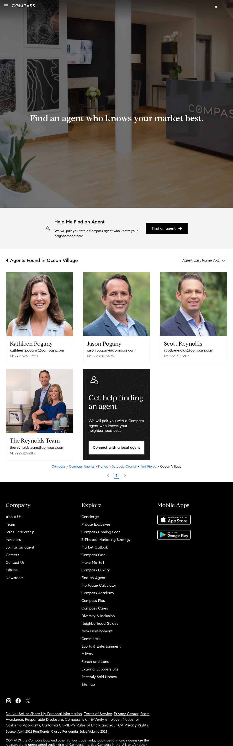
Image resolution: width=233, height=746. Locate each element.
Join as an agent (20, 547)
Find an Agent (93, 577)
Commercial (91, 638)
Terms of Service (98, 713)
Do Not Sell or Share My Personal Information (44, 713)
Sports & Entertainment (101, 646)
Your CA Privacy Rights (128, 725)
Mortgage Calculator (98, 585)
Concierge (90, 516)
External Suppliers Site (100, 669)
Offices (12, 570)
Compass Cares (94, 608)
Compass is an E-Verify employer (93, 719)
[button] (5, 5)
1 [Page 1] (116, 476)
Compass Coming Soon (101, 532)
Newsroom (15, 577)
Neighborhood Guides (99, 623)
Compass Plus (93, 600)
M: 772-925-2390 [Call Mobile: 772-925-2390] (24, 356)
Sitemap (88, 684)
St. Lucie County (124, 466)
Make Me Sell (92, 562)
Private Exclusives (96, 524)
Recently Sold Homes (99, 677)
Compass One (93, 555)
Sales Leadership (20, 532)
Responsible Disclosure (44, 719)
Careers (12, 555)
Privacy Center (126, 713)
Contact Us (15, 562)
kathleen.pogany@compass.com (37, 350)
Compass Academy (97, 593)
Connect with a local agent (116, 447)
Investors (13, 539)
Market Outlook (94, 547)
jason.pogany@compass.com (111, 350)
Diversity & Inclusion (98, 616)
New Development (96, 631)
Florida (103, 466)
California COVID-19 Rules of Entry (71, 725)
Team (10, 524)
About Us (13, 516)
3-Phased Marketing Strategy (106, 539)
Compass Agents (81, 466)
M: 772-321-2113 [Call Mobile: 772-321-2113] (176, 356)
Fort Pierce (148, 466)
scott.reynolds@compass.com (188, 350)
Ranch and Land (95, 661)
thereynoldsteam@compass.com (37, 447)
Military (87, 654)
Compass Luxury (95, 570)
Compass (58, 466)
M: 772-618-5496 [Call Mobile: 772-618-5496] (100, 356)
